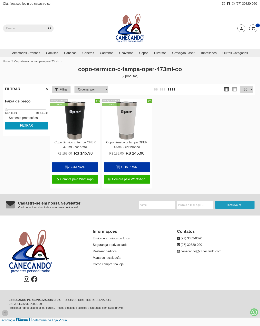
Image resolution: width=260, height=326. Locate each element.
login (26, 3)
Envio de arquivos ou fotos (111, 238)
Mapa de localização (107, 257)
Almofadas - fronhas (26, 53)
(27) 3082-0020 (189, 238)
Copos (143, 53)
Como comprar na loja (108, 264)
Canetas (88, 53)
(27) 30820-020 (244, 3)
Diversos (160, 53)
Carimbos (106, 53)
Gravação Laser (183, 53)
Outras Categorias (235, 53)
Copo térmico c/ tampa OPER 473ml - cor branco (127, 145)
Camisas (52, 53)
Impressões (208, 53)
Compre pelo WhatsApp (75, 179)
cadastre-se (42, 3)
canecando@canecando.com (199, 251)
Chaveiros (126, 53)
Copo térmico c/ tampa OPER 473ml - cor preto (75, 145)
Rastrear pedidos (105, 251)
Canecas (70, 53)
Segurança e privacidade (110, 244)
